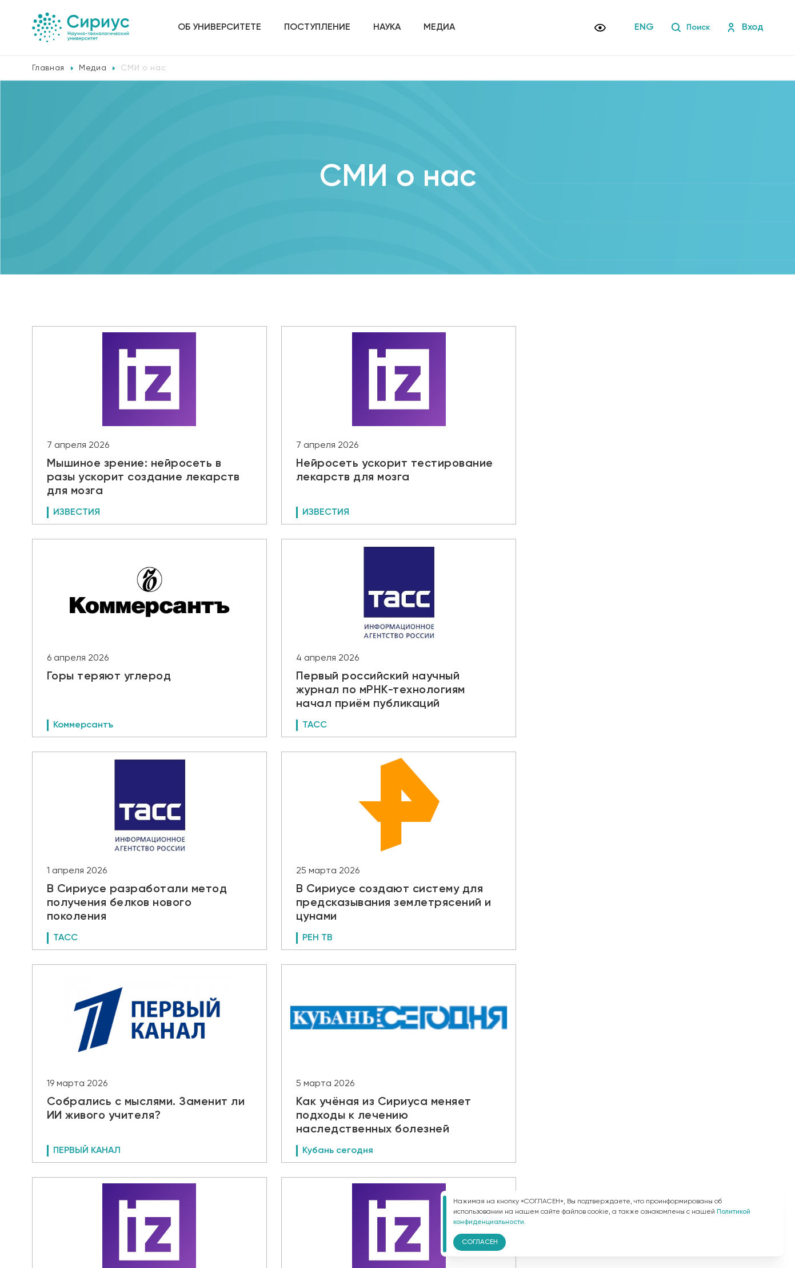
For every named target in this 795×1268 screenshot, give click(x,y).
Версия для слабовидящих (243, 1200)
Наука (390, 27)
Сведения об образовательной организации (264, 1165)
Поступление (320, 27)
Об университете (222, 27)
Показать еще (397, 1082)
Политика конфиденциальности (242, 1181)
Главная (48, 68)
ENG (640, 27)
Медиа (442, 27)
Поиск (688, 27)
